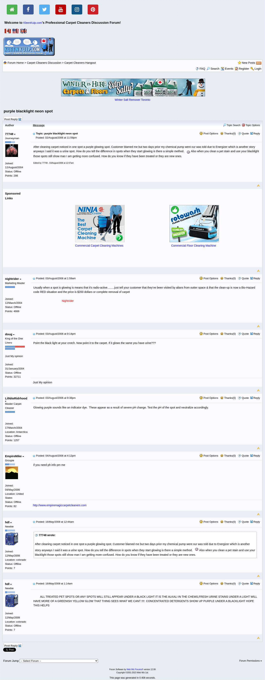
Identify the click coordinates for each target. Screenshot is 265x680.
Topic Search (232, 125)
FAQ (202, 68)
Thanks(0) (228, 133)
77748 (10, 134)
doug (9, 334)
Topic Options (251, 125)
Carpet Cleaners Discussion (44, 62)
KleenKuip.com (32, 22)
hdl (8, 522)
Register (244, 68)
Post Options (209, 133)
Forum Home (16, 62)
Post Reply (12, 119)
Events (227, 68)
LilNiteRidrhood (16, 399)
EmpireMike (14, 456)
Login (258, 68)
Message (38, 125)
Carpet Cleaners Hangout (80, 62)
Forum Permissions (250, 660)
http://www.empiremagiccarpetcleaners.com (59, 505)
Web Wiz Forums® (135, 669)
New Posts (248, 62)
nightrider (13, 278)
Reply (256, 133)
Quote (245, 133)
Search (213, 68)
